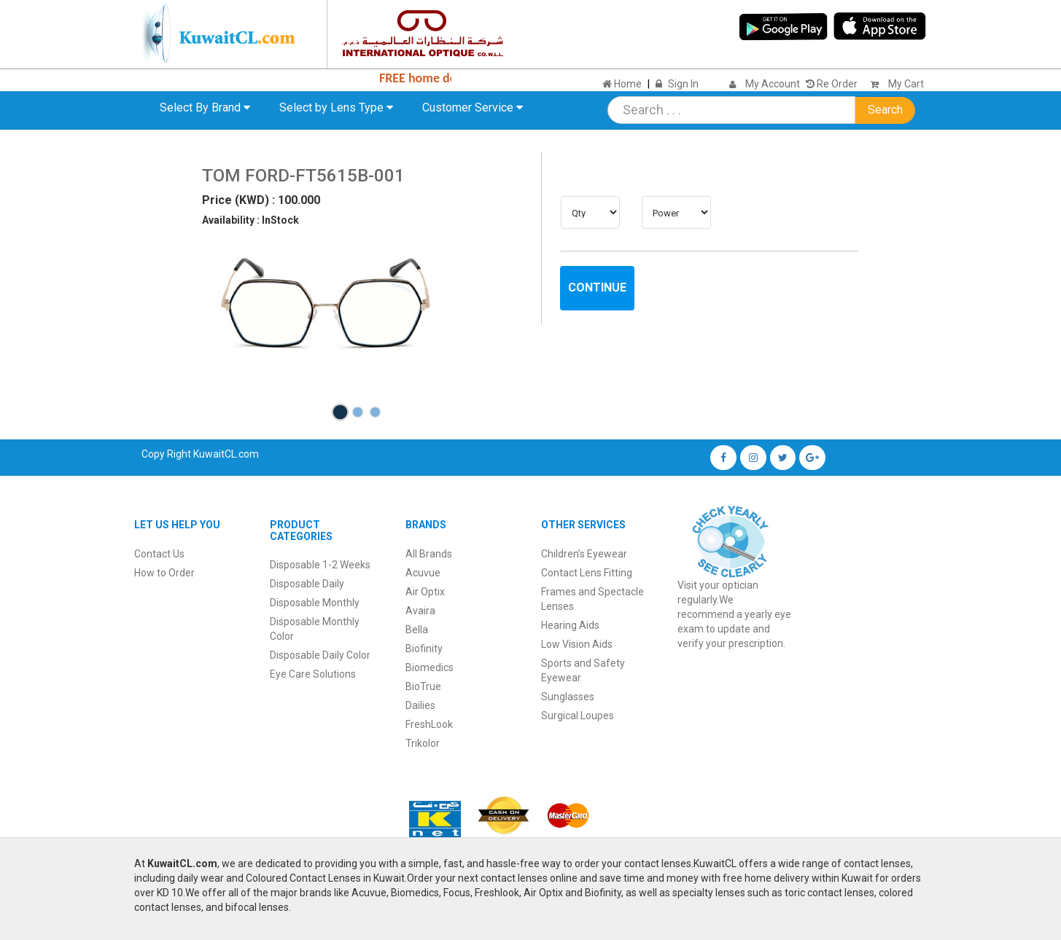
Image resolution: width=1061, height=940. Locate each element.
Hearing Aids (570, 625)
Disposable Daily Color (320, 655)
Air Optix (425, 592)
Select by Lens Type (336, 107)
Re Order (832, 84)
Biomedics (429, 667)
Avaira (420, 610)
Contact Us (159, 554)
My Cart (893, 84)
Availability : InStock (250, 220)
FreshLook (429, 724)
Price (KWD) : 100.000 (261, 200)
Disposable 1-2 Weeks (320, 565)
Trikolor (422, 743)
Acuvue (422, 573)
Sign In (683, 84)
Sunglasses (567, 696)
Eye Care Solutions (313, 674)
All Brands (428, 554)
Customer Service (472, 107)
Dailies (420, 705)
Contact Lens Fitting (586, 573)
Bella (416, 629)
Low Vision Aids (577, 644)
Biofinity (424, 648)
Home (622, 84)
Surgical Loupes (577, 715)
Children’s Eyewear (584, 554)
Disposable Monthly (315, 602)
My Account (772, 84)
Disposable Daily (307, 584)
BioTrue (423, 686)
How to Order (164, 573)
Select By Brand (205, 107)
